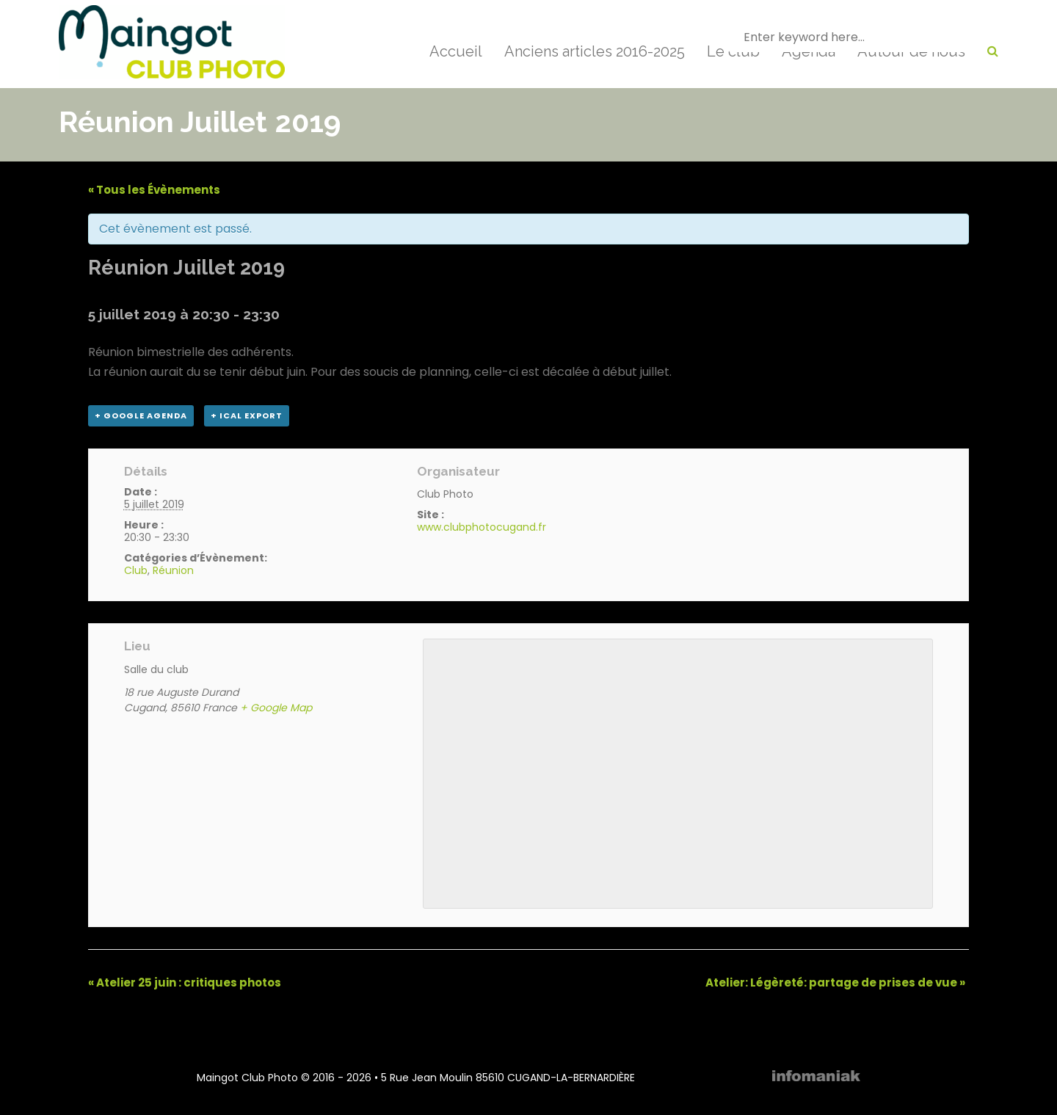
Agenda (808, 51)
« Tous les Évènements (154, 189)
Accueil (455, 51)
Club (136, 570)
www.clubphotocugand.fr (481, 527)
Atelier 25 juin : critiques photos (184, 982)
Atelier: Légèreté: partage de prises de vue (835, 982)
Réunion (173, 570)
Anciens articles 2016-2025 (594, 51)
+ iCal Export (247, 415)
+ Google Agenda (141, 415)
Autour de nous (911, 51)
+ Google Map (276, 707)
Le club (733, 51)
